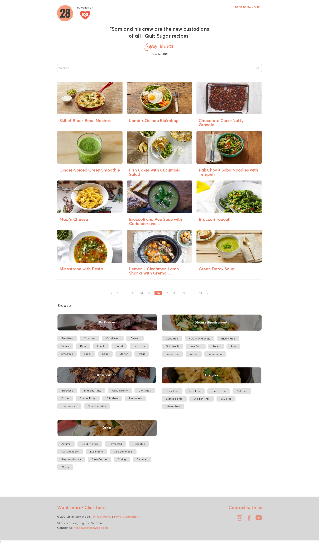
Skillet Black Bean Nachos (85, 120)
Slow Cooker (99, 459)
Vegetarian (215, 354)
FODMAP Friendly (199, 338)
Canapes (89, 338)
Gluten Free (228, 338)
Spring (122, 459)
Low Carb (195, 346)
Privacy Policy (102, 516)
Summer (142, 459)
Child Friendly (90, 443)
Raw (233, 346)
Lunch (101, 346)
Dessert (134, 338)
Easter (65, 398)
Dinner (65, 346)
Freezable (139, 443)
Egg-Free (194, 391)
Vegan (193, 354)
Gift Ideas (112, 398)
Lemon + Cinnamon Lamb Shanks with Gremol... (154, 271)
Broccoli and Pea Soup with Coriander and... (155, 221)
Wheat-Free (173, 406)
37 (166, 293)
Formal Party (87, 398)
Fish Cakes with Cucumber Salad (154, 172)
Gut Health (172, 346)
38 (175, 293)
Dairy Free (172, 338)
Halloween (135, 398)
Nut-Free (242, 391)
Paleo (216, 346)
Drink (83, 346)
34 (141, 293)
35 (149, 293)
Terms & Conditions (127, 516)
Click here (94, 507)
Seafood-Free (174, 398)
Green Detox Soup (216, 268)
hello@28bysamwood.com (91, 527)
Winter (65, 467)
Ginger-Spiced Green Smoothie (89, 170)
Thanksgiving (69, 406)
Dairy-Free (172, 391)
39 (183, 293)
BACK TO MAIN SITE (247, 7)
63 (200, 293)
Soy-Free (226, 398)
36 (158, 293)
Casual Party (120, 390)
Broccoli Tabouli (214, 219)
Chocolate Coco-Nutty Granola (221, 122)
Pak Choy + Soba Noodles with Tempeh (228, 172)
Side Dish (139, 346)
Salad (119, 346)
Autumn (66, 443)
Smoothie (67, 353)
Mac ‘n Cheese (73, 219)
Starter (124, 353)
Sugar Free (172, 354)
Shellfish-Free (202, 398)
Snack (87, 353)
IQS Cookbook (70, 451)
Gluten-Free (218, 391)
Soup (105, 353)
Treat (142, 353)
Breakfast (67, 338)
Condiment (112, 338)
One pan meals (123, 451)
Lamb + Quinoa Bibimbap (153, 120)
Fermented (115, 443)
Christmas (145, 390)
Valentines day (97, 406)
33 (133, 293)
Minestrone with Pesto (81, 268)
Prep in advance (71, 459)
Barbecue (67, 390)
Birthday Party (92, 390)
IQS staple (96, 451)
